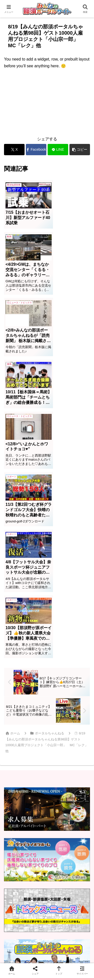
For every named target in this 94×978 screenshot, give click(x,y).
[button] (79, 149)
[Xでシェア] (14, 149)
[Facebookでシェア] (36, 149)
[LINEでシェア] (58, 149)
